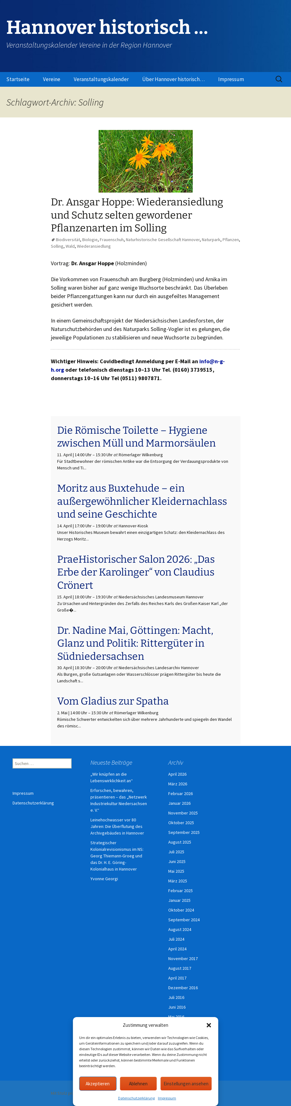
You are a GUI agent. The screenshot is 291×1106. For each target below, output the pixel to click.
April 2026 (177, 774)
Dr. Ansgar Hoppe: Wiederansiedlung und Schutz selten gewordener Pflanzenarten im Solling (137, 215)
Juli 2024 (176, 939)
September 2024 (184, 920)
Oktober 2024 (181, 910)
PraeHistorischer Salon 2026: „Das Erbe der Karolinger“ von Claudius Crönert (136, 572)
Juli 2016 (176, 997)
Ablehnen (138, 1084)
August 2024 (179, 929)
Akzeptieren (98, 1084)
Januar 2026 (179, 803)
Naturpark (211, 239)
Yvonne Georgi (104, 878)
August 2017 (179, 968)
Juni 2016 (177, 1007)
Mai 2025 (176, 871)
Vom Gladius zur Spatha (113, 701)
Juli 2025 (176, 852)
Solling (57, 246)
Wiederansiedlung (94, 246)
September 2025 (184, 832)
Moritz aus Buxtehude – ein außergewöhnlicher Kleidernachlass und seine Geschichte (142, 501)
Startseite (18, 79)
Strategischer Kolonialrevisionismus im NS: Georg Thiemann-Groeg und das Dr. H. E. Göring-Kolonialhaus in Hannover (116, 856)
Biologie (90, 239)
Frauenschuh (112, 239)
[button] (209, 1025)
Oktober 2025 (181, 822)
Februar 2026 (180, 793)
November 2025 (183, 813)
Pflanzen (231, 239)
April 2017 (177, 978)
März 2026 (177, 784)
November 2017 (183, 958)
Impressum (167, 1098)
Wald (70, 246)
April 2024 (177, 949)
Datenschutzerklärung (136, 1098)
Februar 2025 (180, 890)
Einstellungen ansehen (186, 1084)
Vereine (51, 79)
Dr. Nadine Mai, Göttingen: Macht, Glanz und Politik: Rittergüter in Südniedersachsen (135, 643)
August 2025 (179, 842)
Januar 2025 (179, 900)
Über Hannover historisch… (173, 79)
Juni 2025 (177, 861)
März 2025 (177, 881)
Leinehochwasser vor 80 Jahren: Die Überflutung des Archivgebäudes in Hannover (117, 826)
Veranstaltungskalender (101, 79)
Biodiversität (68, 239)
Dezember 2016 (183, 987)
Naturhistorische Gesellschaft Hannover (163, 239)
